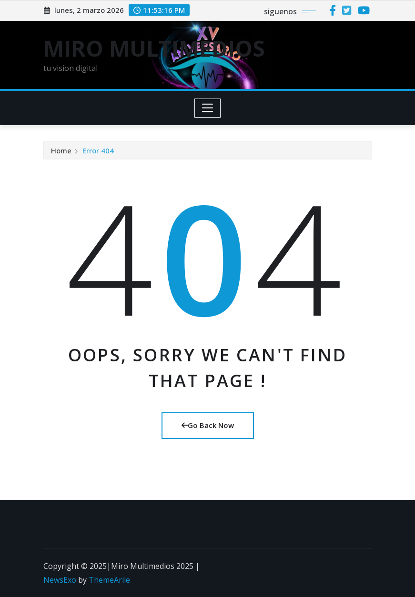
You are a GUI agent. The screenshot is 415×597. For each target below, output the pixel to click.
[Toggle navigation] (207, 108)
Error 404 (98, 151)
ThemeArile (109, 580)
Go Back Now (208, 425)
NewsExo (59, 580)
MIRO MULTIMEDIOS (154, 48)
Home (61, 151)
